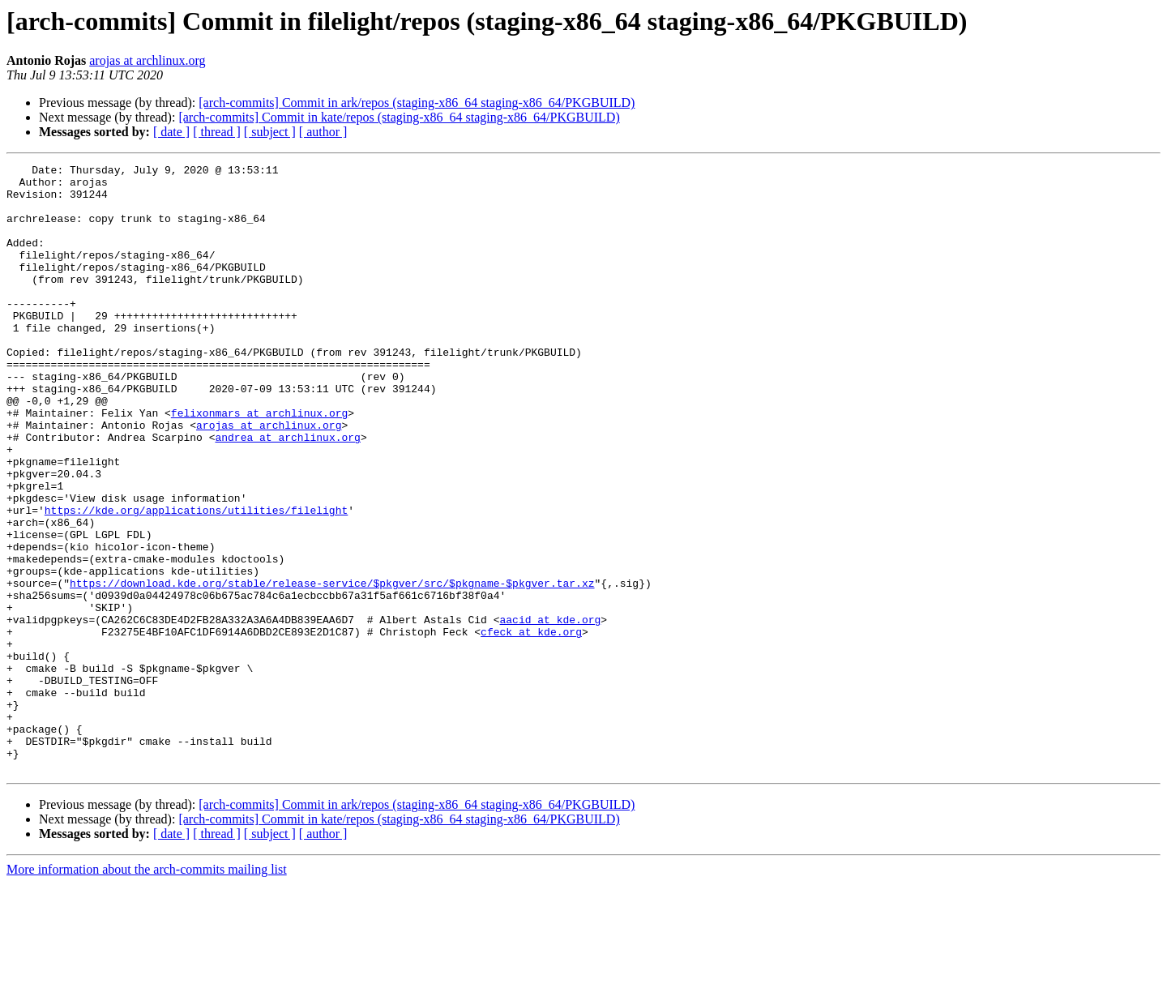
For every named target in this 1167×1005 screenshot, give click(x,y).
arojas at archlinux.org (147, 60)
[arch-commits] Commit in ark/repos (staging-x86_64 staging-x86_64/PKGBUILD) (417, 102)
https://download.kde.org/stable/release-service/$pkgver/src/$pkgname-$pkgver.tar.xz (332, 668)
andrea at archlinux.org (287, 492)
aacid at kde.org (550, 711)
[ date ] (171, 132)
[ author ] (323, 132)
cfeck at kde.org (531, 726)
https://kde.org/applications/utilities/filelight (196, 580)
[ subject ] (270, 132)
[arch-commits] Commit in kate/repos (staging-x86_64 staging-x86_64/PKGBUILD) (398, 117)
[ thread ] (217, 132)
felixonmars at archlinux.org (259, 463)
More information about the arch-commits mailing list (146, 991)
